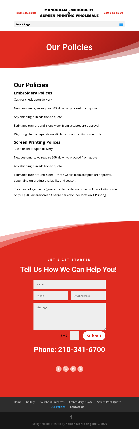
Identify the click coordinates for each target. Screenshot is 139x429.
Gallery (30, 402)
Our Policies (58, 407)
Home (17, 402)
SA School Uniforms (52, 402)
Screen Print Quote (109, 402)
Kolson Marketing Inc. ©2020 (86, 424)
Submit (94, 335)
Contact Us (77, 407)
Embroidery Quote (80, 402)
